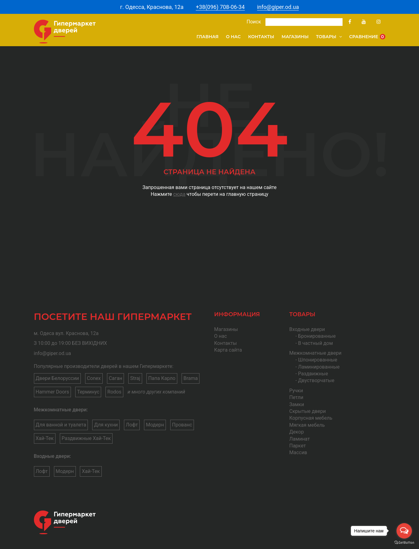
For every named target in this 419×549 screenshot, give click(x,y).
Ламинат (299, 439)
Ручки (296, 391)
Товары (329, 36)
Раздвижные (313, 374)
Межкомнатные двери (315, 353)
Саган (115, 378)
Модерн (155, 425)
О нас (233, 36)
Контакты (261, 36)
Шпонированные (317, 360)
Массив (298, 452)
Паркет (297, 446)
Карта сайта (228, 350)
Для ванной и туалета (61, 425)
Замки (296, 404)
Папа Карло (161, 378)
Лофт (132, 425)
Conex (94, 378)
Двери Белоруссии (57, 378)
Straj (135, 378)
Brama (190, 378)
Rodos (114, 392)
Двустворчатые (316, 380)
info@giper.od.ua (278, 7)
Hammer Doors (52, 392)
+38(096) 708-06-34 (220, 7)
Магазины (295, 36)
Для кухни (106, 425)
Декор (296, 432)
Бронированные (317, 336)
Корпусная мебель (310, 418)
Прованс (182, 425)
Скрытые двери (307, 411)
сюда (179, 194)
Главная (207, 36)
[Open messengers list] (404, 531)
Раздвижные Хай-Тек (86, 438)
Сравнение (367, 36)
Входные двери (307, 329)
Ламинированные (319, 367)
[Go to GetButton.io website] (404, 543)
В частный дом (315, 343)
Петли (296, 397)
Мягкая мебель (307, 425)
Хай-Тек (45, 438)
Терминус (88, 392)
